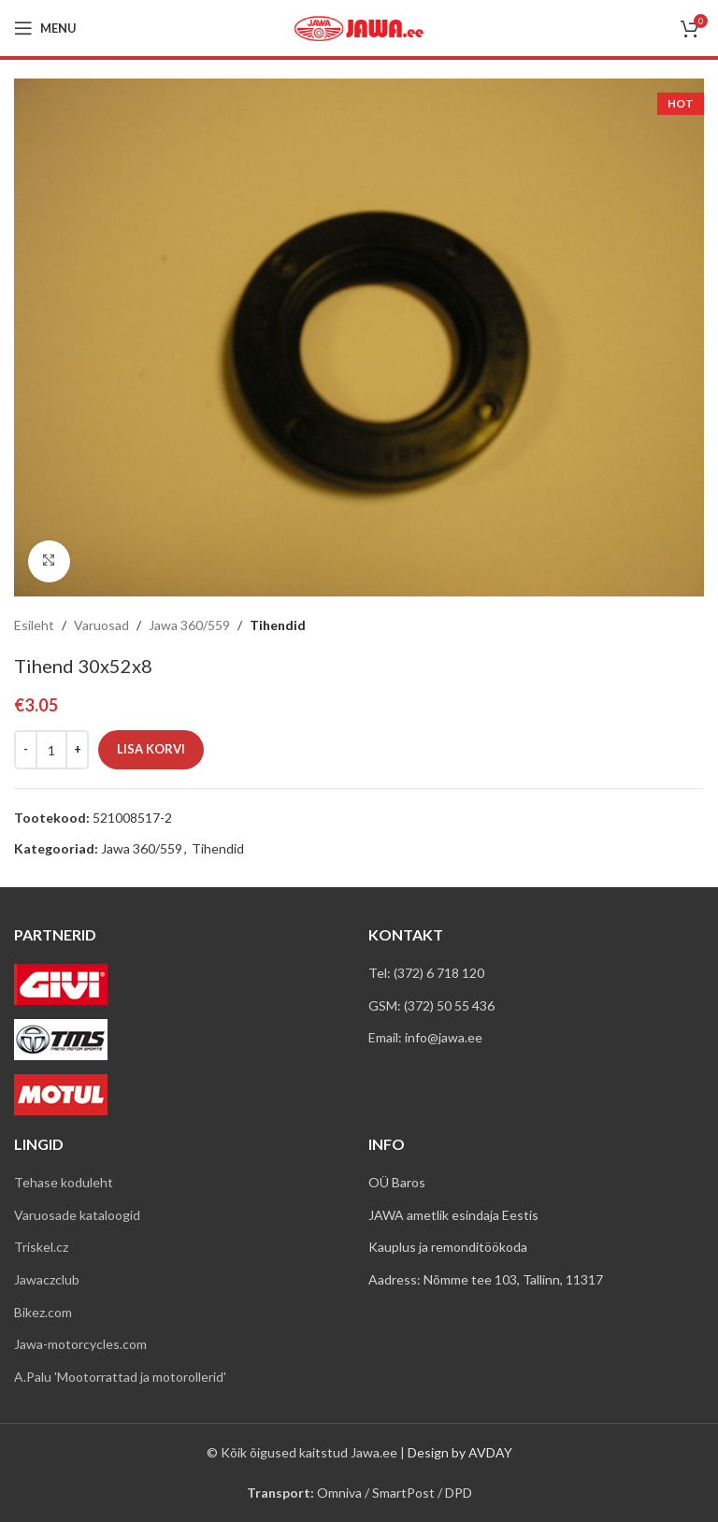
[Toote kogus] (51, 749)
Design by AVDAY (460, 1452)
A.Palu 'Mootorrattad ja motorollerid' (120, 1377)
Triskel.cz (41, 1247)
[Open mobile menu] (45, 28)
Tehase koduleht (63, 1182)
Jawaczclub (46, 1279)
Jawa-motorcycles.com (80, 1344)
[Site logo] (359, 27)
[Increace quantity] (77, 749)
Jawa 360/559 (189, 625)
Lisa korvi (151, 748)
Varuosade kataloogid (77, 1215)
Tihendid (278, 625)
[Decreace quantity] (25, 749)
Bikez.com (43, 1312)
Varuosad (101, 625)
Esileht (34, 625)
